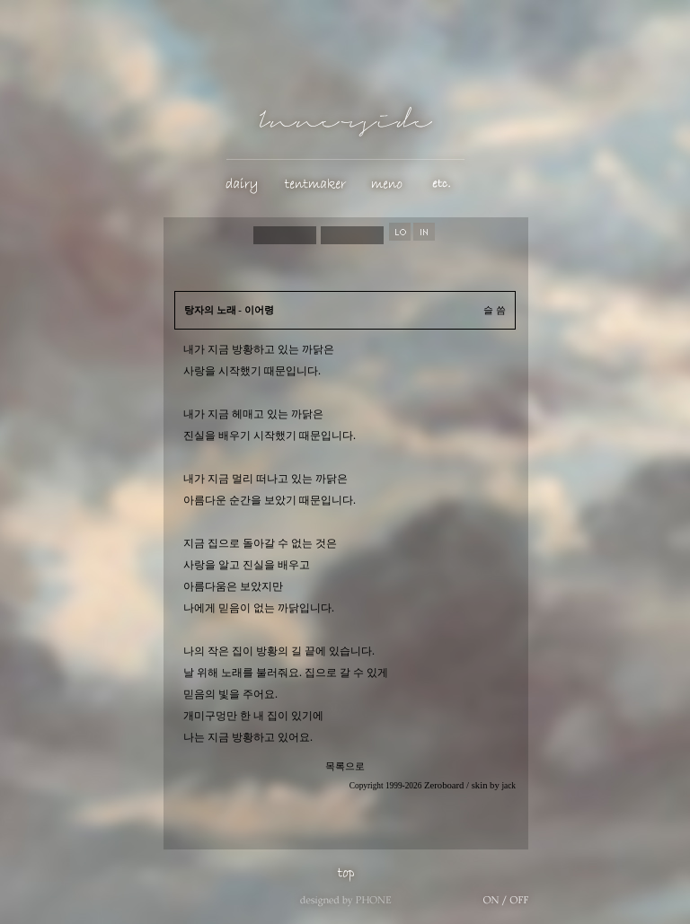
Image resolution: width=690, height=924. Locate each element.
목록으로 (345, 766)
